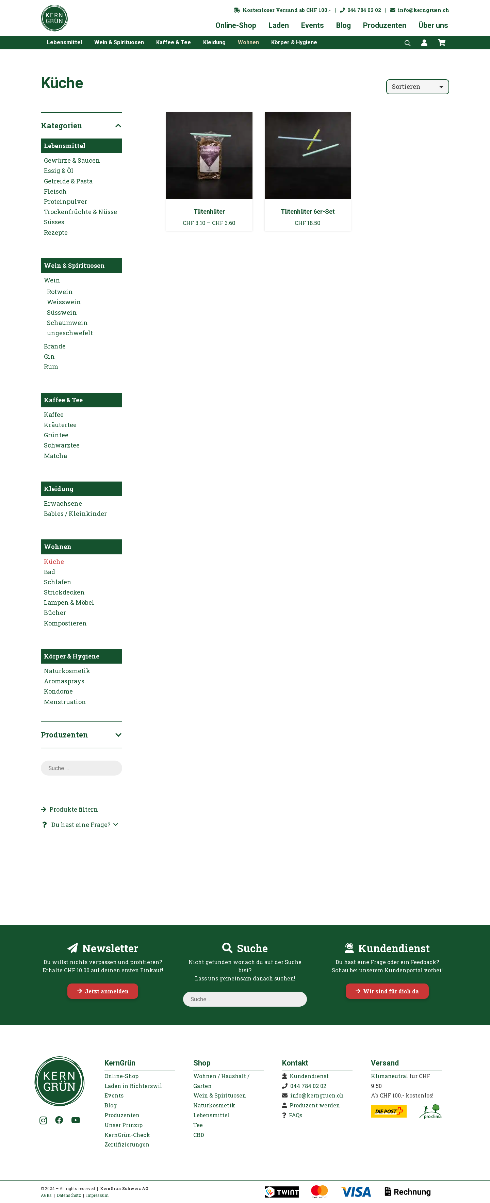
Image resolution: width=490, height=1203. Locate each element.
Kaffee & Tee (63, 400)
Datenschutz (69, 1195)
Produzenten (122, 1115)
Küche (54, 561)
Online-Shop (121, 1075)
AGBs (46, 1195)
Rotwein (60, 292)
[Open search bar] (407, 42)
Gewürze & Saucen (72, 160)
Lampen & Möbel (69, 602)
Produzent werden (315, 1105)
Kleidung (59, 489)
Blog (110, 1105)
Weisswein (64, 302)
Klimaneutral (389, 1075)
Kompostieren (65, 623)
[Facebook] (59, 1120)
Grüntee (56, 435)
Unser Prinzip (123, 1124)
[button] (79, 824)
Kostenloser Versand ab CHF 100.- (282, 10)
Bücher (55, 612)
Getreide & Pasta (68, 181)
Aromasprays (64, 681)
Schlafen (57, 582)
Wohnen (57, 546)
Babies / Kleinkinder (75, 513)
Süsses (54, 222)
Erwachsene (63, 503)
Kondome (58, 691)
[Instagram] (43, 1120)
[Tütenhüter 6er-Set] (307, 171)
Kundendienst (309, 1075)
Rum (51, 366)
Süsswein (62, 312)
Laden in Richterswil (133, 1085)
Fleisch (55, 191)
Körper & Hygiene (71, 656)
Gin (49, 356)
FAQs (295, 1115)
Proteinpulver (65, 201)
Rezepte (56, 232)
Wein (52, 280)
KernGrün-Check (127, 1134)
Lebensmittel (64, 146)
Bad (49, 572)
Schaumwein (67, 323)
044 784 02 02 (360, 10)
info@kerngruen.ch (419, 10)
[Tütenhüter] (209, 171)
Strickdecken (64, 592)
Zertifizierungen (126, 1144)
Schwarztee (62, 445)
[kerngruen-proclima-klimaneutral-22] (430, 1111)
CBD (198, 1134)
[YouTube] (75, 1120)
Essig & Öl (59, 170)
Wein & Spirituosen (74, 265)
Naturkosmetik (67, 671)
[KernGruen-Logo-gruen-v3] (54, 18)
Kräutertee (60, 425)
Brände (55, 346)
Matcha (55, 456)
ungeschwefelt (70, 333)
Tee (198, 1124)
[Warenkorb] (441, 42)
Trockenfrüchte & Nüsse (80, 212)
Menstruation (65, 702)
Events (114, 1095)
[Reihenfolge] (417, 86)
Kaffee (54, 414)
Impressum (97, 1195)
